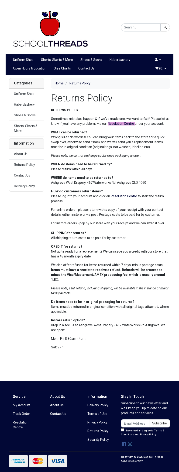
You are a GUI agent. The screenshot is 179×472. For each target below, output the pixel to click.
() (159, 68)
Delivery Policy (24, 186)
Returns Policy (24, 165)
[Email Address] (135, 423)
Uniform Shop (23, 60)
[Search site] (165, 27)
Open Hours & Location (29, 68)
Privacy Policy (97, 422)
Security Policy (98, 439)
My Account (21, 405)
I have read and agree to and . (142, 432)
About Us (21, 154)
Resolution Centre (124, 196)
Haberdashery (120, 60)
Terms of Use (97, 414)
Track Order (21, 414)
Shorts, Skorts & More (57, 60)
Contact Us (86, 68)
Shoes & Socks (91, 60)
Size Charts (62, 68)
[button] (158, 60)
